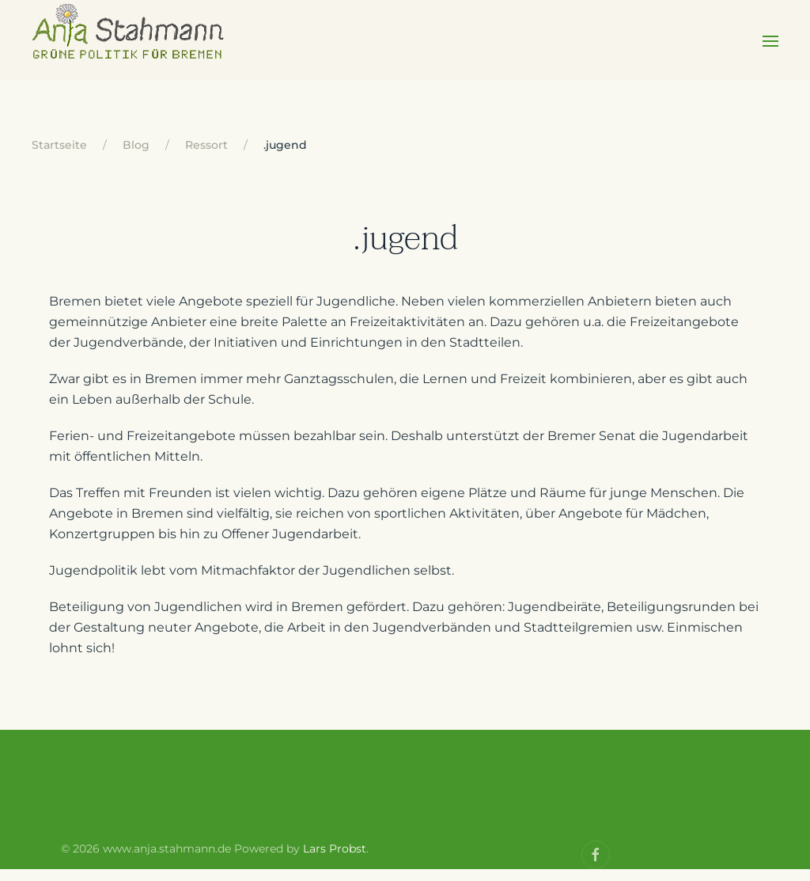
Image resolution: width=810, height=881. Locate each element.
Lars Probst (334, 860)
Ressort (206, 157)
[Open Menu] (770, 51)
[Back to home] (129, 51)
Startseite (59, 157)
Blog (136, 157)
